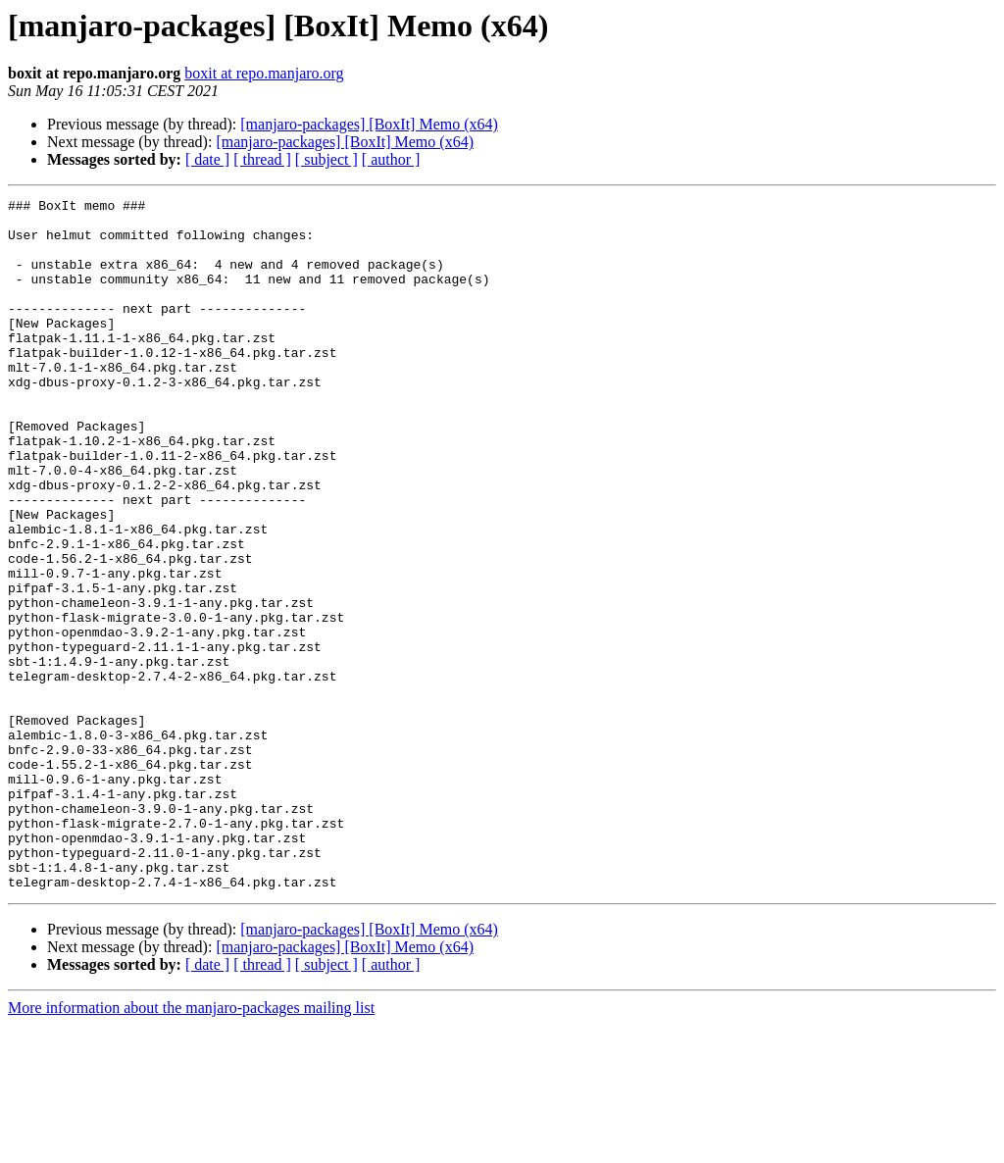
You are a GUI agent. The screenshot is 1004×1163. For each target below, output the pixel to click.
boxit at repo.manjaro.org (263, 73)
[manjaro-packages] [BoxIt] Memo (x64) (369, 124)
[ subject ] (326, 159)
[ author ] (391, 159)
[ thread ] (262, 159)
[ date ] (207, 159)
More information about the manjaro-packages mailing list (191, 1146)
